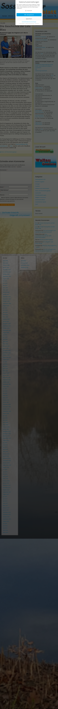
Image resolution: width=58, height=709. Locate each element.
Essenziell (28, 10)
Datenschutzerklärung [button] (30, 23)
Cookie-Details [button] (22, 23)
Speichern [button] (29, 19)
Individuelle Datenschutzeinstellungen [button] (29, 21)
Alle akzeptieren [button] (29, 15)
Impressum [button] (37, 23)
